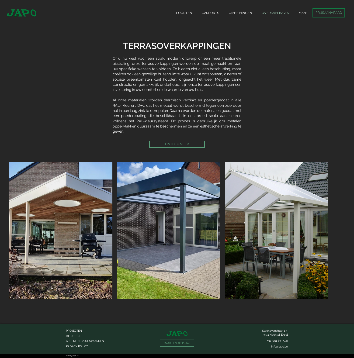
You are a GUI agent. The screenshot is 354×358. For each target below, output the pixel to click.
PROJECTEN (74, 330)
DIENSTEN (73, 336)
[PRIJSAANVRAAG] (328, 12)
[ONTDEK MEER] (177, 144)
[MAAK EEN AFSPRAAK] (177, 343)
